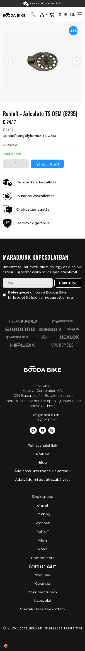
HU (63, 14)
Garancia (42, 583)
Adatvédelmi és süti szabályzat (42, 479)
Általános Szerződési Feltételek (42, 471)
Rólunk (42, 454)
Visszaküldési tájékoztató (42, 609)
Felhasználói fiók (42, 445)
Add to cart (47, 163)
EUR (72, 14)
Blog (42, 462)
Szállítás (42, 575)
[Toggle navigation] (80, 14)
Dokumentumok (42, 592)
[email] (28, 283)
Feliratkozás (68, 282)
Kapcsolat (42, 600)
